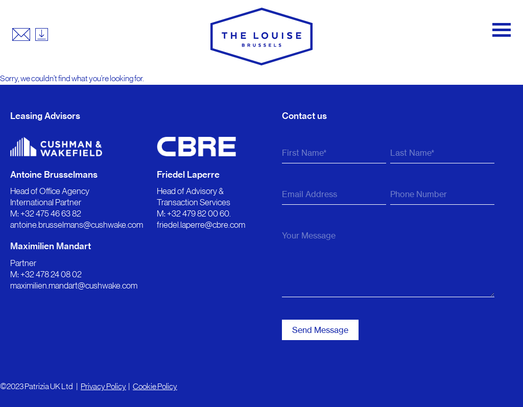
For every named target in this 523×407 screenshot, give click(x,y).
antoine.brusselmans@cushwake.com (76, 225)
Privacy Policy (103, 386)
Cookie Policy (155, 386)
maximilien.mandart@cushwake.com (73, 285)
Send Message (320, 330)
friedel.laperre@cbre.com (201, 225)
